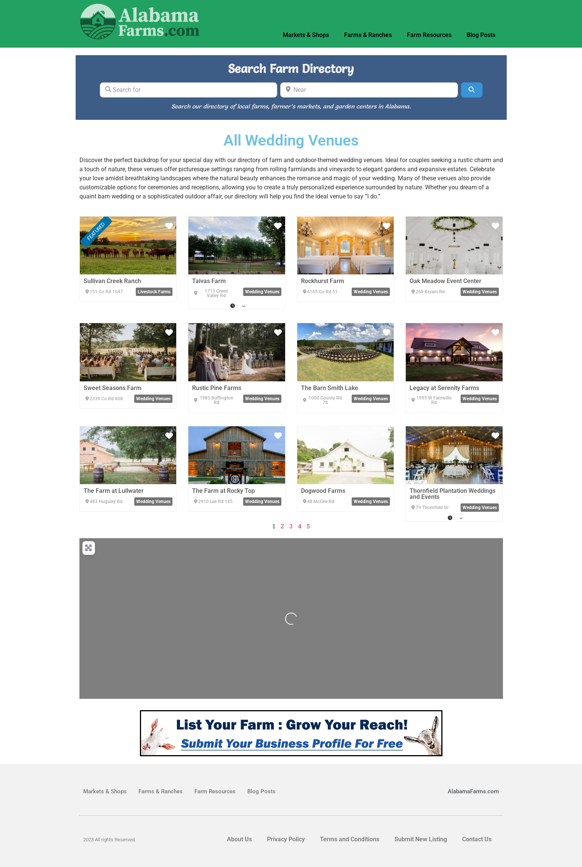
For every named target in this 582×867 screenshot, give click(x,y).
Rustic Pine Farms (216, 388)
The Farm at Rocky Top (223, 490)
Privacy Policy (286, 839)
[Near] (369, 90)
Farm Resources (429, 35)
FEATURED (96, 231)
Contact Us (477, 839)
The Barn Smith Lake (329, 388)
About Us (239, 839)
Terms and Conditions (349, 839)
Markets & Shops (306, 35)
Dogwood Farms (323, 490)
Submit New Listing (420, 839)
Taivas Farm (209, 281)
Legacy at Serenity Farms (444, 388)
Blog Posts (481, 35)
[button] (236, 305)
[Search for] (189, 90)
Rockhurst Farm (322, 281)
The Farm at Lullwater (114, 490)
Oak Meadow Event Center (445, 281)
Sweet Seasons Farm (112, 388)
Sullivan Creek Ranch (112, 281)
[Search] (471, 90)
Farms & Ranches (368, 35)
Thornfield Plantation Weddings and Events (452, 493)
